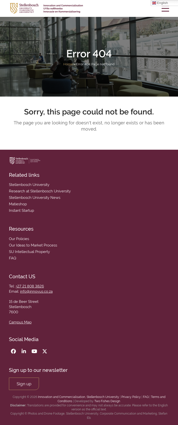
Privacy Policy (131, 397)
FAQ (146, 397)
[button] (165, 8)
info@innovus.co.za (36, 291)
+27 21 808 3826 (30, 286)
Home (68, 64)
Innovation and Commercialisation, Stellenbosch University (78, 397)
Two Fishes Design (107, 401)
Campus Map (20, 322)
